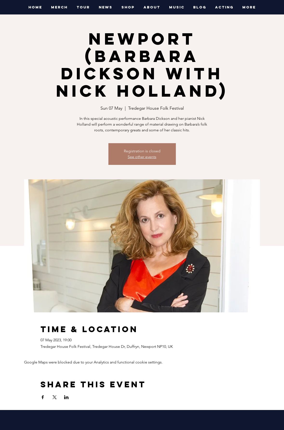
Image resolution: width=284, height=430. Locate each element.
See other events (142, 157)
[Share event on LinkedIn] (66, 397)
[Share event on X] (54, 397)
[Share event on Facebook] (42, 397)
